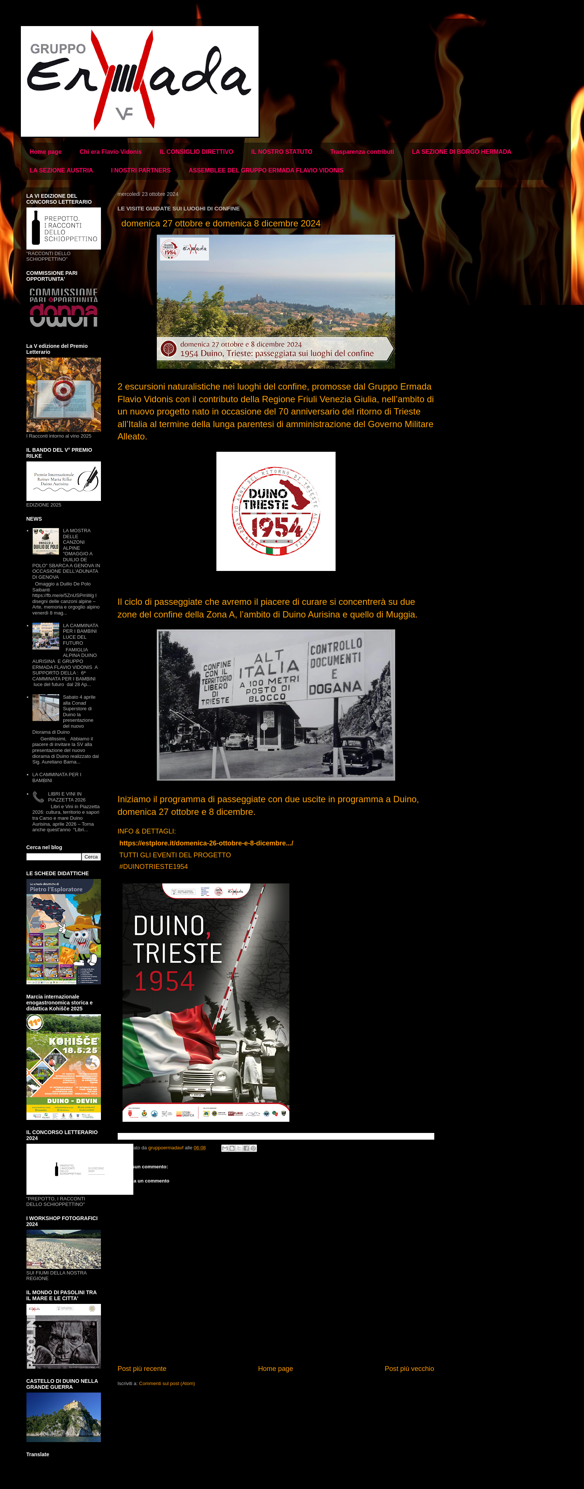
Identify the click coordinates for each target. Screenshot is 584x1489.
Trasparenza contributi (362, 152)
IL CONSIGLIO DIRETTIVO (197, 152)
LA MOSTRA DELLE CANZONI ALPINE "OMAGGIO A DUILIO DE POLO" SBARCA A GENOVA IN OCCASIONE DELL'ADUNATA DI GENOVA (66, 554)
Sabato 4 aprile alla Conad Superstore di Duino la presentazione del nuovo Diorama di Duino (64, 714)
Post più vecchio (409, 1368)
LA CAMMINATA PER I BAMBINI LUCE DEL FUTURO (80, 634)
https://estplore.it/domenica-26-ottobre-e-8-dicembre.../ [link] (206, 843)
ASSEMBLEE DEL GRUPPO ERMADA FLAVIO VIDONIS (265, 170)
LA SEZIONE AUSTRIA (61, 170)
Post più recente (142, 1368)
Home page (46, 152)
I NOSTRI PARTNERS (141, 170)
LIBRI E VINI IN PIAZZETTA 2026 (67, 797)
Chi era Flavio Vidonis (111, 152)
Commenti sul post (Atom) (167, 1383)
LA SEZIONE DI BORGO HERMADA (461, 152)
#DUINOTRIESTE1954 (154, 866)
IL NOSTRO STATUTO (281, 152)
